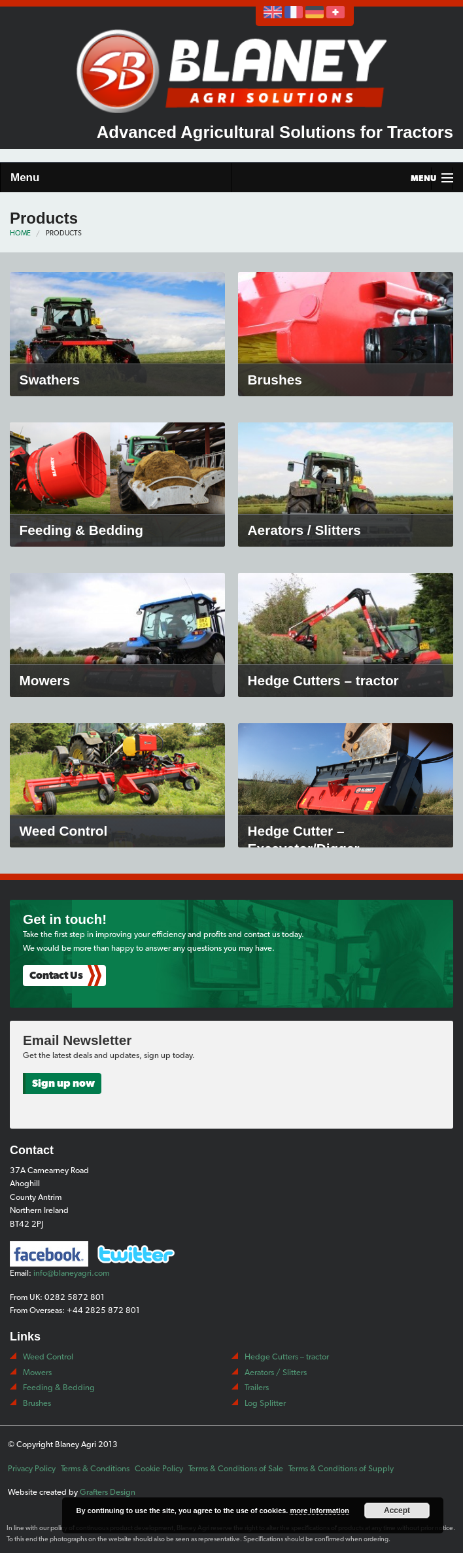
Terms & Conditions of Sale (235, 1468)
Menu (24, 177)
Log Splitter (265, 1403)
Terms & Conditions (95, 1468)
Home (20, 233)
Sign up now (63, 1083)
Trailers (257, 1387)
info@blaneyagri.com (71, 1273)
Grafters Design (107, 1492)
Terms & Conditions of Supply (341, 1468)
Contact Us (56, 975)
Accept (397, 1510)
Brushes (37, 1403)
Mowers (37, 1372)
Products (64, 233)
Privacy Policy (32, 1468)
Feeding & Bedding (59, 1387)
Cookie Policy (159, 1468)
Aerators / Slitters (276, 1372)
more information (319, 1510)
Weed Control (48, 1356)
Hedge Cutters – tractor (287, 1356)
